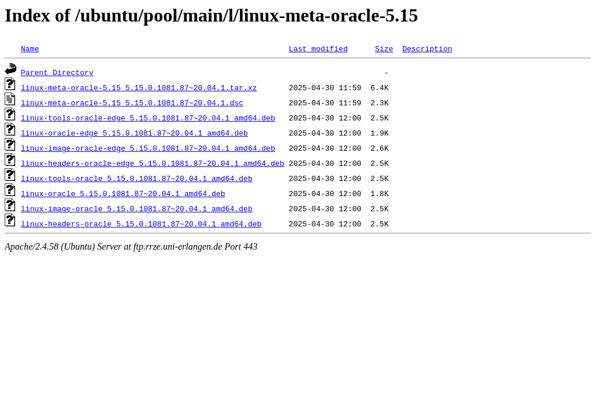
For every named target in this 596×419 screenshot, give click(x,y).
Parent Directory (57, 72)
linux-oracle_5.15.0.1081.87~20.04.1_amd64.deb (123, 193)
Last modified (318, 48)
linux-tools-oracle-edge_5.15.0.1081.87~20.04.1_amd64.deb (148, 117)
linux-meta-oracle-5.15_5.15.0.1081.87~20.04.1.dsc (132, 102)
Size (384, 48)
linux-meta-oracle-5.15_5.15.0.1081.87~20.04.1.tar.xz (139, 87)
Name (30, 48)
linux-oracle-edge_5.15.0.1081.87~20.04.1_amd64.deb (134, 132)
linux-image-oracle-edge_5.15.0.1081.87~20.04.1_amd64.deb (148, 148)
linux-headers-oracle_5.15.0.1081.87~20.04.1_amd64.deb (141, 223)
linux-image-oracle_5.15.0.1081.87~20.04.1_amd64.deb (137, 208)
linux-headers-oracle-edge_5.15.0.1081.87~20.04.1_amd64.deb (152, 163)
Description (427, 48)
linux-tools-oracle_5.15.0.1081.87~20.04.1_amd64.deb (137, 178)
